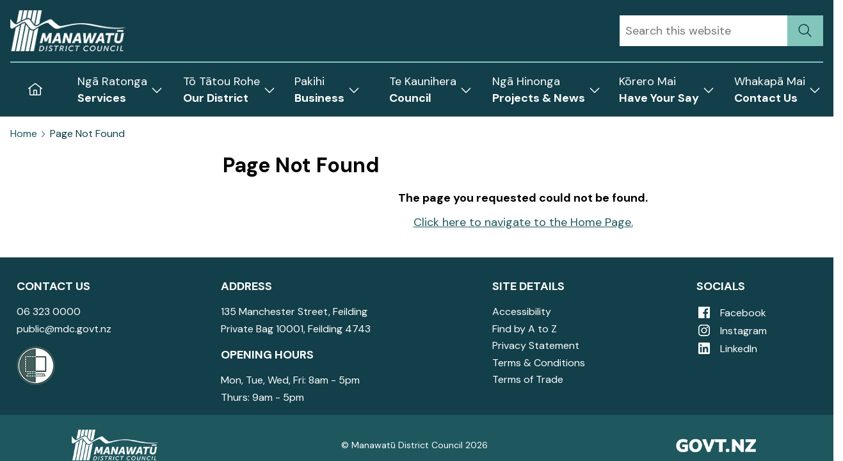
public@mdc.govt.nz (64, 329)
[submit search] (805, 30)
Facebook (731, 312)
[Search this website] (703, 30)
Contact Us (53, 286)
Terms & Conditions (538, 362)
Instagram (731, 330)
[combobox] (703, 30)
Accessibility (521, 311)
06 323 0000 (49, 311)
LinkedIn (726, 348)
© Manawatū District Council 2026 (414, 445)
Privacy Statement (535, 345)
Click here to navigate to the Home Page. (523, 222)
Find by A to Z (524, 329)
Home (23, 134)
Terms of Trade (527, 379)
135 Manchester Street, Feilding (294, 311)
